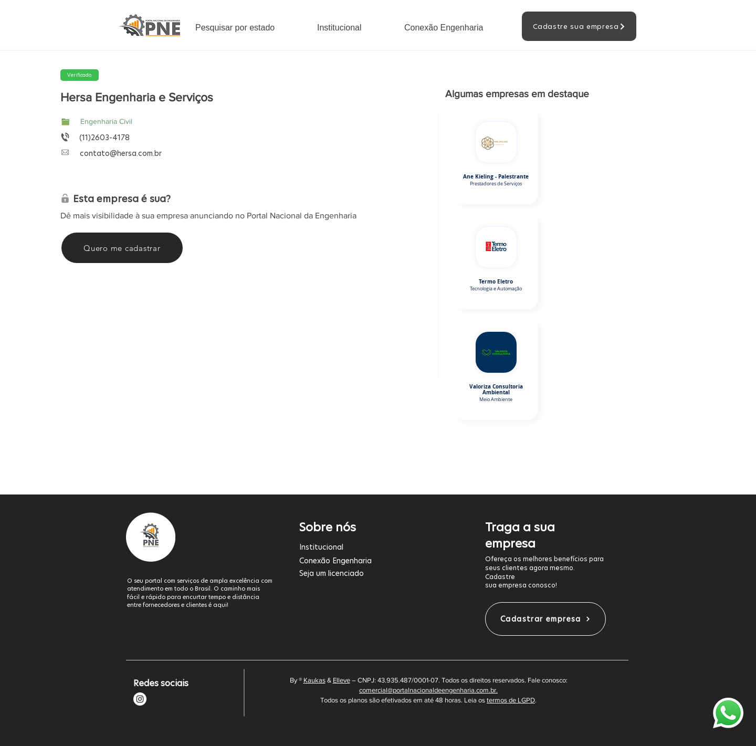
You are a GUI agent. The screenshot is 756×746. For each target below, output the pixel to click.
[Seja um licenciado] (372, 573)
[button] (248, 27)
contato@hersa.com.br (121, 153)
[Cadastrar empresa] (545, 619)
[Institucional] (372, 547)
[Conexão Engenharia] (372, 560)
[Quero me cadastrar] (122, 248)
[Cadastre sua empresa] (579, 26)
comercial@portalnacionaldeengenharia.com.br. (428, 690)
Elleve (341, 680)
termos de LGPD (511, 700)
